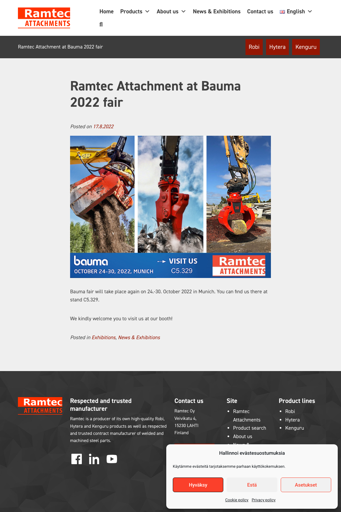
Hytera (277, 47)
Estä (252, 485)
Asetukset (306, 485)
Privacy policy (263, 500)
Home (106, 11)
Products (135, 11)
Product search (249, 428)
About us (171, 11)
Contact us (260, 11)
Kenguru (306, 47)
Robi (254, 47)
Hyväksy (198, 485)
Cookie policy (236, 500)
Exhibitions (103, 337)
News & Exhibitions (217, 11)
